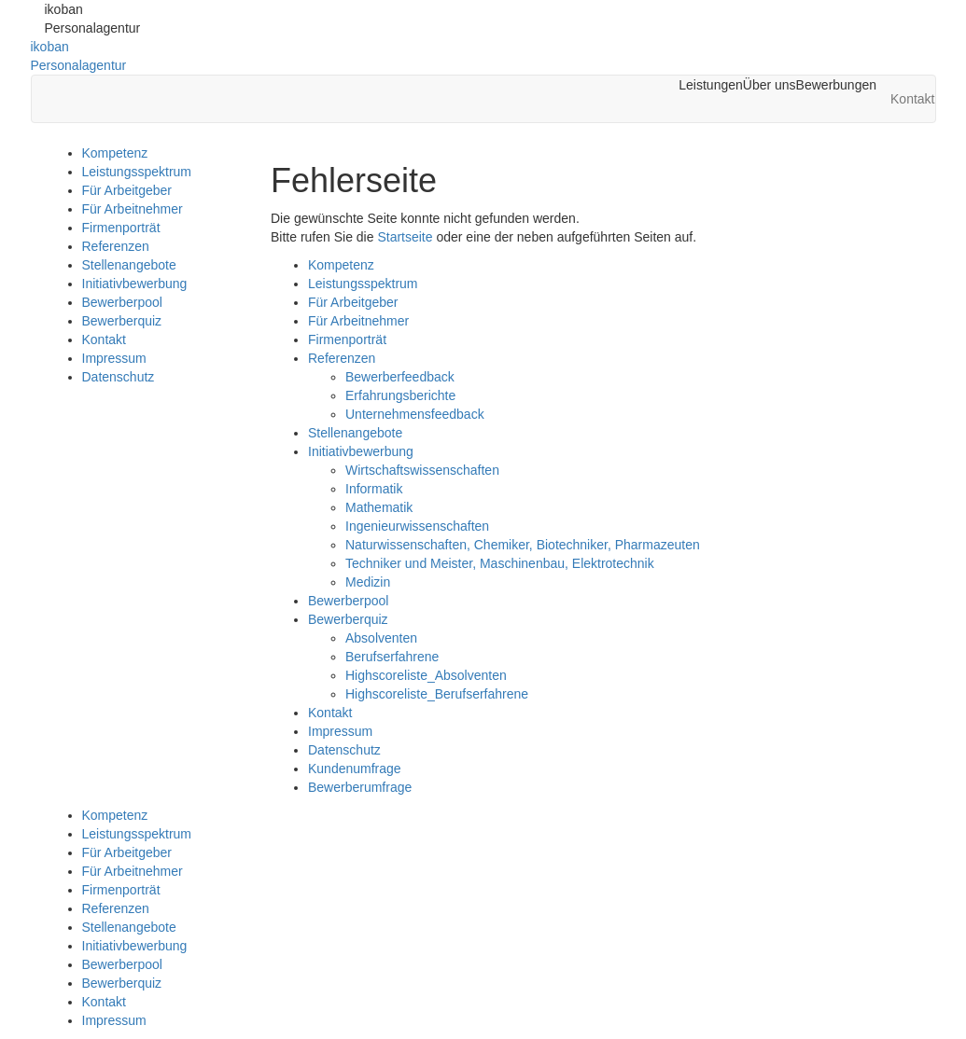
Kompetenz (115, 152)
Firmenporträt (121, 227)
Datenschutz (118, 376)
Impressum (114, 358)
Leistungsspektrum (137, 171)
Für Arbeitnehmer (132, 208)
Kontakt (104, 339)
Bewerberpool (122, 302)
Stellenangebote (129, 264)
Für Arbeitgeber (127, 190)
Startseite (404, 236)
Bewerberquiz (122, 320)
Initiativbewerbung (135, 283)
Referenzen (115, 246)
